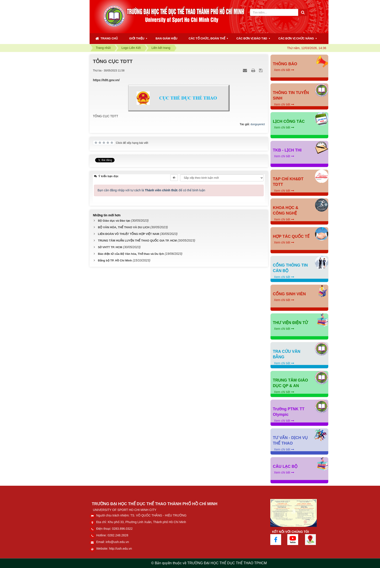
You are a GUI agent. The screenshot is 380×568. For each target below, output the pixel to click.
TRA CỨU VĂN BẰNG (286, 354)
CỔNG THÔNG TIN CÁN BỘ (290, 268)
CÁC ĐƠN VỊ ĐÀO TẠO (251, 38)
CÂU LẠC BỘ (285, 466)
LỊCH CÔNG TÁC (289, 121)
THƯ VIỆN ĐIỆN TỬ (290, 322)
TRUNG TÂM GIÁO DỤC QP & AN (290, 383)
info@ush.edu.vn (117, 542)
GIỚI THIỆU (136, 38)
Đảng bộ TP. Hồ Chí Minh (115, 260)
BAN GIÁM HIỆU (166, 38)
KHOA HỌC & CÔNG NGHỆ (285, 210)
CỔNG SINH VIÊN (289, 294)
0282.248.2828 (117, 535)
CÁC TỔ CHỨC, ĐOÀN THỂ (207, 38)
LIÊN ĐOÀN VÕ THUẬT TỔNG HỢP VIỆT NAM (128, 234)
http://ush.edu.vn (120, 548)
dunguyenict (258, 124)
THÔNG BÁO (285, 64)
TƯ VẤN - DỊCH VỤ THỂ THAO (290, 441)
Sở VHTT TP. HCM (110, 247)
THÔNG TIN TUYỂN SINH (291, 95)
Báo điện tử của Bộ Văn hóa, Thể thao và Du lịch (131, 253)
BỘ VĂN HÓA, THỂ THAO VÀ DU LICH (124, 227)
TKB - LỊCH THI (287, 150)
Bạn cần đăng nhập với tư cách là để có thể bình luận (151, 190)
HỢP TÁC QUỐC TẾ (291, 236)
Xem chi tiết (284, 70)
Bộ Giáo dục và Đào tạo (114, 220)
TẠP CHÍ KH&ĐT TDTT (288, 182)
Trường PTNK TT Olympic (288, 412)
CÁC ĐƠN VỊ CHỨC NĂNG (296, 38)
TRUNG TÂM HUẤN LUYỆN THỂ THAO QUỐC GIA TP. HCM (137, 240)
